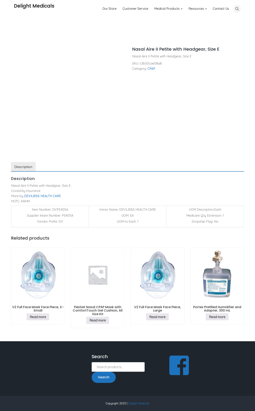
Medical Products (168, 9)
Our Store (109, 9)
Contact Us (221, 9)
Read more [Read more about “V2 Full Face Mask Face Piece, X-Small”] (38, 317)
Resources (197, 9)
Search (103, 377)
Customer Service (135, 9)
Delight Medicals (138, 403)
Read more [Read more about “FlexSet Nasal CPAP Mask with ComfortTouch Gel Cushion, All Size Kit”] (97, 320)
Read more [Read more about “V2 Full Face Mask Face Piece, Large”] (157, 317)
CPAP (28, 38)
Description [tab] (23, 167)
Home (15, 38)
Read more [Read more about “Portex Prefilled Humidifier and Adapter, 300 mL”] (217, 317)
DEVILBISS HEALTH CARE (42, 196)
